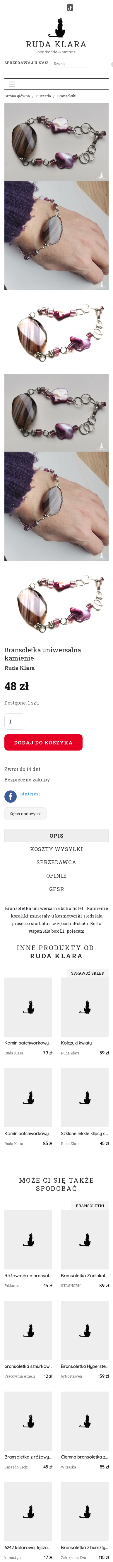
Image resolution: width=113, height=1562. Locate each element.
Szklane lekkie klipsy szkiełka (85, 1133)
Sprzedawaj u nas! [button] (26, 62)
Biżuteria (43, 96)
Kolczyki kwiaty (76, 1043)
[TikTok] (70, 7)
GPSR (56, 888)
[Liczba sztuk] (14, 721)
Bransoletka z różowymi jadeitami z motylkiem (28, 1457)
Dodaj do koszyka (43, 742)
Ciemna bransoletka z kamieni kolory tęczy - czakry (85, 1457)
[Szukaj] (86, 63)
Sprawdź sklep (87, 973)
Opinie (56, 875)
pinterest (30, 794)
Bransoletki (66, 96)
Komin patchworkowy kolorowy (28, 1043)
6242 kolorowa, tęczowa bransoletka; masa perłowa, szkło (28, 1547)
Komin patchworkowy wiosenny (28, 1133)
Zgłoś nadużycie (25, 813)
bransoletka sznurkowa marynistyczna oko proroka (28, 1366)
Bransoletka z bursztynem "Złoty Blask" (85, 1547)
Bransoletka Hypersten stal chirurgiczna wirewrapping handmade (85, 1366)
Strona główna (17, 96)
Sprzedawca (56, 862)
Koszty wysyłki (56, 849)
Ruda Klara (56, 39)
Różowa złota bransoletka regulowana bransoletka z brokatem (28, 1276)
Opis (56, 835)
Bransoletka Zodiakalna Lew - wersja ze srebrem (85, 1276)
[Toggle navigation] (12, 84)
